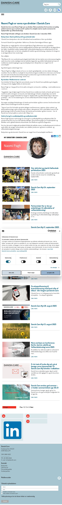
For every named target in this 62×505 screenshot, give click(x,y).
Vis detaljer (54, 267)
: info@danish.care (10, 460)
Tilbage (5, 407)
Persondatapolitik (6, 469)
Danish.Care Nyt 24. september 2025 (43, 188)
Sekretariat (4, 467)
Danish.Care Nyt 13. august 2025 (43, 324)
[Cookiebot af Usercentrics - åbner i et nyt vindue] (49, 231)
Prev (21, 407)
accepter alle (50, 272)
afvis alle (11, 272)
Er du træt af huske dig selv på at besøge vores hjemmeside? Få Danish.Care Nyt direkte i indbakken (45, 366)
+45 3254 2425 (7, 458)
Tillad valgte (30, 272)
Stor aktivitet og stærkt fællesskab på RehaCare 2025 (44, 169)
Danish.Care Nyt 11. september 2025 (45, 227)
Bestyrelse (4, 466)
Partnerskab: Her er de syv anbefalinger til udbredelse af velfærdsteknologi (42, 208)
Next (31, 407)
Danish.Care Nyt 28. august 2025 (44, 306)
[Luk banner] (59, 231)
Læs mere (34, 180)
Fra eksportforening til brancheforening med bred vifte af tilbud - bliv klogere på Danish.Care (45, 288)
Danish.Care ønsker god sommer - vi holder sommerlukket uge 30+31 (44, 386)
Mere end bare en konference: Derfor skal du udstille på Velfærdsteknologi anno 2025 (43, 345)
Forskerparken (5, 471)
